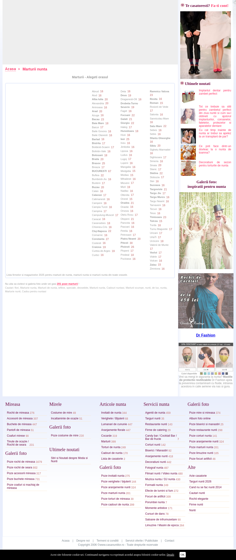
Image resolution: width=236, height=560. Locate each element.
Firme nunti (196, 504)
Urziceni (154, 241)
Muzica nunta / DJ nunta (160, 479)
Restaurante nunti (156, 424)
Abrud (95, 91)
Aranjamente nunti (156, 456)
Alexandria (98, 103)
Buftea (95, 175)
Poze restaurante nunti (203, 430)
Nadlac (124, 190)
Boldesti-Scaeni (100, 147)
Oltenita (125, 195)
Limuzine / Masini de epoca (162, 525)
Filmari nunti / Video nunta (161, 473)
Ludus (124, 155)
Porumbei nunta (155, 502)
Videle (153, 256)
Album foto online (200, 418)
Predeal (125, 254)
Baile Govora (99, 131)
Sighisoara (156, 157)
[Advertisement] (90, 32)
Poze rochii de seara (19, 467)
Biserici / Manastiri (156, 450)
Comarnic (97, 235)
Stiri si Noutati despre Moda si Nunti (69, 459)
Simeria (154, 161)
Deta (123, 91)
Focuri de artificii (155, 496)
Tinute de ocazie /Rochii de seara (18, 443)
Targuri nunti (152, 418)
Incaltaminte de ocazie (64, 418)
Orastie (125, 207)
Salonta (154, 114)
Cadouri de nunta (111, 453)
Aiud (94, 95)
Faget (124, 111)
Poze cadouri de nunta (115, 504)
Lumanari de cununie (114, 424)
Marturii (105, 441)
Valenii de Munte (159, 245)
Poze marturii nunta (113, 493)
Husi (123, 134)
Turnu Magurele (159, 229)
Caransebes (99, 223)
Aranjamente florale (113, 430)
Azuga (95, 115)
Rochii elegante (198, 498)
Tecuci (153, 209)
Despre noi (83, 540)
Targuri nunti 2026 (200, 481)
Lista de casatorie (112, 458)
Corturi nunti (152, 444)
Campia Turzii (99, 207)
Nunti (192, 510)
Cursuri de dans (155, 513)
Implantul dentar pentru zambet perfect (215, 92)
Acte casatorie (198, 475)
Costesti (96, 243)
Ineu (123, 143)
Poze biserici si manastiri (204, 424)
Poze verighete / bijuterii (116, 481)
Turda (153, 225)
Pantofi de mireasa (18, 430)
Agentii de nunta (155, 412)
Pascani (125, 226)
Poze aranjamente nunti (115, 487)
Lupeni (124, 163)
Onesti (124, 198)
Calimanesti (98, 199)
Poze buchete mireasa (20, 479)
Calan (95, 191)
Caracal (96, 219)
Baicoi (95, 127)
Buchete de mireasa (19, 424)
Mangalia (126, 166)
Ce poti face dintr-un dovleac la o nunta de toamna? (215, 149)
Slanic (153, 169)
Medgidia (126, 171)
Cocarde (106, 435)
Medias (125, 175)
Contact (169, 540)
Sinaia (153, 165)
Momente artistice (156, 508)
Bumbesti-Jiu (99, 179)
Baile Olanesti (100, 135)
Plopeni (125, 250)
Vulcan (153, 260)
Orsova (125, 210)
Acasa (65, 540)
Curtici (95, 255)
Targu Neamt (157, 201)
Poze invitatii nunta (112, 475)
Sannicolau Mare (159, 118)
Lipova (124, 151)
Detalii (170, 554)
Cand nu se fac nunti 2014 (205, 487)
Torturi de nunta (110, 447)
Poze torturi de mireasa (115, 498)
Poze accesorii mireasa (21, 473)
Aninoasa (97, 107)
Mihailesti (126, 178)
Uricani (154, 233)
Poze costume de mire (64, 435)
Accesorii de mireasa (19, 418)
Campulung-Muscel (103, 215)
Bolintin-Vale (99, 151)
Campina (97, 211)
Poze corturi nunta (200, 435)
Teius (153, 213)
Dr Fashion (205, 335)
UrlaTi (153, 237)
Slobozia (154, 177)
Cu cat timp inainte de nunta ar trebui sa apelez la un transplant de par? (215, 133)
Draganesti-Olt (129, 99)
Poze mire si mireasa (202, 412)
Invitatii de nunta (111, 412)
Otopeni (125, 219)
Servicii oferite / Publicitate (141, 540)
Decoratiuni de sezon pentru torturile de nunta (215, 164)
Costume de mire (61, 412)
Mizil (123, 187)
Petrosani (126, 234)
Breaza (96, 167)
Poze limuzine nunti (201, 453)
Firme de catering (156, 430)
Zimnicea (155, 268)
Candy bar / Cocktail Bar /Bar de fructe (161, 437)
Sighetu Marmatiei (160, 149)
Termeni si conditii (107, 540)
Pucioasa (126, 258)
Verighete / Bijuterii (112, 418)
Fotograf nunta (154, 467)
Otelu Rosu (127, 214)
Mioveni (125, 183)
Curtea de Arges (101, 251)
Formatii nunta (154, 485)
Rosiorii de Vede (159, 106)
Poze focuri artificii (200, 458)
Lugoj (124, 159)
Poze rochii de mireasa (21, 461)
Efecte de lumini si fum (159, 490)
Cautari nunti (197, 493)
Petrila (124, 230)
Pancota (125, 222)
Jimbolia (125, 146)
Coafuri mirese (16, 435)
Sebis (153, 134)
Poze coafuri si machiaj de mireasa (23, 486)
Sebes (153, 130)
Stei (152, 181)
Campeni (97, 203)
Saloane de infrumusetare (161, 519)
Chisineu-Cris (99, 227)
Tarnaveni (155, 205)
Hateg (124, 127)
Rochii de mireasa (18, 412)
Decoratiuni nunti (155, 462)
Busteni (96, 183)
